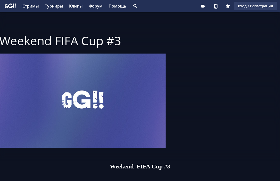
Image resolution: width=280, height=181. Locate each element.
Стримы (30, 6)
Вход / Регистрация (255, 6)
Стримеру (203, 6)
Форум (96, 6)
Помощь (117, 6)
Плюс (228, 6)
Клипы (76, 6)
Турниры (54, 6)
